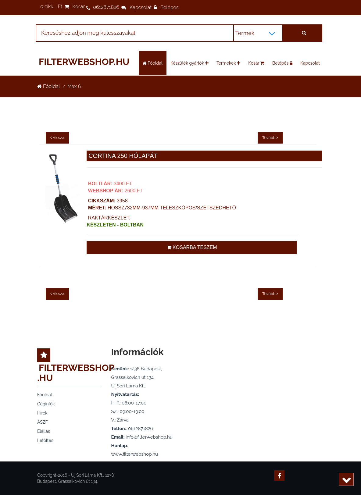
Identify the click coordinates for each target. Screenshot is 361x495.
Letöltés (45, 440)
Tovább (270, 293)
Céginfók (46, 403)
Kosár (78, 6)
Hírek (42, 413)
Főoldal (153, 63)
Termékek (228, 63)
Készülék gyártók (189, 63)
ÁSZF (42, 422)
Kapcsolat (141, 7)
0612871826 (106, 7)
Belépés (169, 7)
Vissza (57, 293)
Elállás (43, 431)
